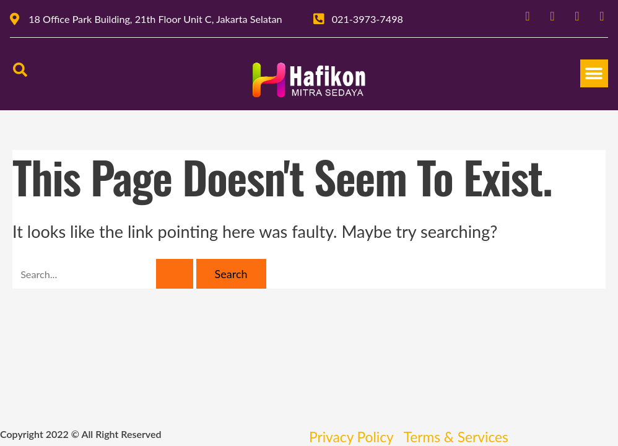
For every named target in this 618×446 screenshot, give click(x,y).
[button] (594, 73)
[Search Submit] (174, 274)
